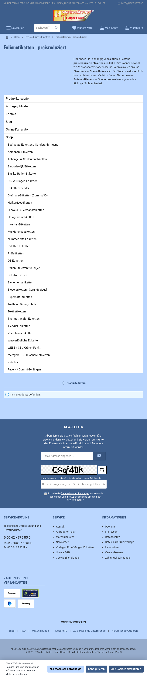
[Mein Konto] (109, 28)
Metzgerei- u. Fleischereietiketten (29, 355)
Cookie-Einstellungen (68, 557)
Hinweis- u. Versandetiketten (26, 210)
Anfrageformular (66, 531)
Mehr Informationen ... (17, 674)
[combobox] (43, 28)
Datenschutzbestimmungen (75, 493)
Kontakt (11, 114)
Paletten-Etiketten (19, 246)
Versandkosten (114, 552)
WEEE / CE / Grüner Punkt (24, 347)
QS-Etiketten (15, 260)
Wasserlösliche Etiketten (23, 340)
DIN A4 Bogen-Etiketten (22, 181)
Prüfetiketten (16, 253)
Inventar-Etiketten (19, 224)
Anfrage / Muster (17, 106)
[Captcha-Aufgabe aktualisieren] (102, 470)
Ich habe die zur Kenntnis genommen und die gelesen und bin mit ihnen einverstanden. (75, 496)
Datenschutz (112, 536)
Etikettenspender (18, 188)
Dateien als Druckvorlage (119, 542)
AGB (72, 497)
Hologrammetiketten (21, 217)
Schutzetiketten (17, 275)
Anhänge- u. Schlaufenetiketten (27, 159)
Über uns (110, 526)
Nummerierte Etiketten (22, 239)
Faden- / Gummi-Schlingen (24, 369)
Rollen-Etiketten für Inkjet (24, 268)
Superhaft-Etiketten (20, 297)
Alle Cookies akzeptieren (126, 668)
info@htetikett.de (132, 3)
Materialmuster (65, 536)
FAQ (23, 630)
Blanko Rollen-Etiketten (22, 173)
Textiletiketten (17, 311)
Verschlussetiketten (20, 333)
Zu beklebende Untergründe (89, 630)
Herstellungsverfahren (125, 630)
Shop (9, 137)
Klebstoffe (61, 630)
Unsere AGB (63, 552)
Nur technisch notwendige (65, 668)
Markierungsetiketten (21, 231)
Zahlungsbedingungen (118, 557)
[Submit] (99, 456)
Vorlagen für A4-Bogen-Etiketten (75, 547)
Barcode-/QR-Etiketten (22, 166)
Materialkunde (40, 630)
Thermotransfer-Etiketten (23, 318)
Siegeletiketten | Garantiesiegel (27, 289)
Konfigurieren (96, 668)
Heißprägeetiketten (20, 202)
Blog (9, 122)
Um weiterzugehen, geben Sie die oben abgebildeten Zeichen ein (71, 478)
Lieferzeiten (112, 547)
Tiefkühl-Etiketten (19, 326)
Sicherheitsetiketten (20, 282)
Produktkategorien (18, 98)
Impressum (111, 531)
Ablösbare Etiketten (20, 152)
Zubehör (13, 362)
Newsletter (62, 542)
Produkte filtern (73, 383)
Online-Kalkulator (17, 129)
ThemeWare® (115, 652)
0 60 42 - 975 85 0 (17, 537)
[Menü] (15, 28)
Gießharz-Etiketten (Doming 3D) (28, 195)
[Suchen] (56, 28)
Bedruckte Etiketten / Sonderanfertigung (33, 144)
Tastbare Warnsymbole (22, 304)
